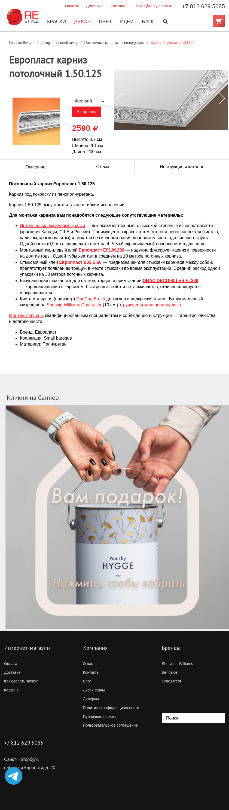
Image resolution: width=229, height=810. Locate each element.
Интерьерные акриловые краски (52, 225)
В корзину (86, 111)
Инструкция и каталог (181, 166)
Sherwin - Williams (177, 663)
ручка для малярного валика (152, 305)
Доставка (94, 6)
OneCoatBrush (90, 299)
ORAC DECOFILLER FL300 (170, 280)
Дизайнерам (94, 690)
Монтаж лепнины (26, 315)
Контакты (119, 6)
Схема (102, 166)
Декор (82, 21)
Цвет (105, 21)
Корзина (11, 690)
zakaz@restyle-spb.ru (153, 6)
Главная (21, 43)
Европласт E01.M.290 (101, 250)
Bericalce (170, 672)
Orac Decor (171, 681)
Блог (148, 21)
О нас (88, 663)
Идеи (126, 21)
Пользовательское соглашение (110, 725)
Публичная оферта (100, 716)
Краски (56, 21)
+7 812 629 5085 (203, 6)
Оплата (71, 6)
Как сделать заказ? (21, 681)
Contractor (74, 305)
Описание (36, 167)
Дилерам (91, 699)
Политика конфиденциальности (111, 708)
